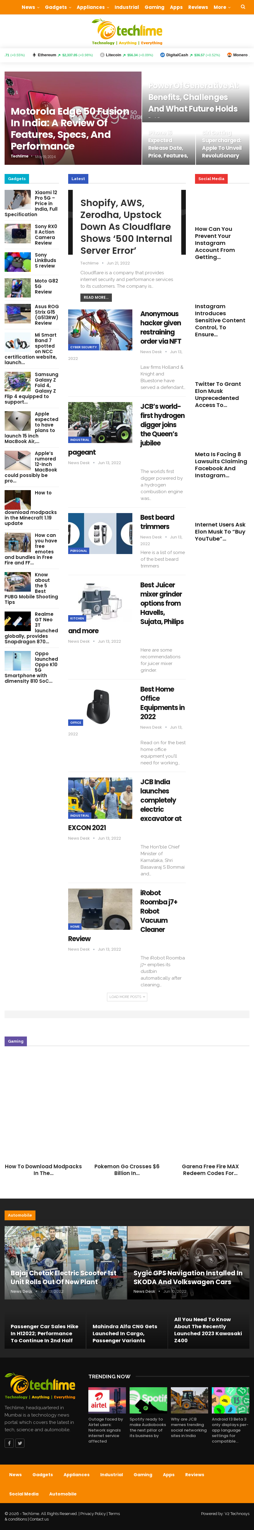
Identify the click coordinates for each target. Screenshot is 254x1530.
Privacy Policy (93, 1513)
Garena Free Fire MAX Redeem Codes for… (210, 1170)
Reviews (198, 7)
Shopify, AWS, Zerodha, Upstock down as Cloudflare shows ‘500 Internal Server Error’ (126, 227)
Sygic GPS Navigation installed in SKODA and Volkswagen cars (188, 1278)
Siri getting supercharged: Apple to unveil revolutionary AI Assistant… (222, 148)
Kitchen (77, 618)
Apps (176, 7)
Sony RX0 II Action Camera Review (46, 234)
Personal (78, 551)
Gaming (154, 7)
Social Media (24, 1494)
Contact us (39, 1519)
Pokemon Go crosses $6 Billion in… (127, 1170)
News (28, 7)
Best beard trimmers (157, 522)
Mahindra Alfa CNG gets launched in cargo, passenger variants (125, 1333)
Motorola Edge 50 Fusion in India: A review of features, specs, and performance (70, 128)
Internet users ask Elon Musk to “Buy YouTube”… (220, 531)
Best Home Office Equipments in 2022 (162, 703)
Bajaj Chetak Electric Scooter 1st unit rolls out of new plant (63, 1278)
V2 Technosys (237, 1513)
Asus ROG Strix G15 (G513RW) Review (47, 314)
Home (74, 926)
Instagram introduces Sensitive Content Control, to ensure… (220, 320)
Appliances (91, 7)
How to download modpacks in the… (43, 1170)
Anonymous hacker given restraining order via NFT (160, 327)
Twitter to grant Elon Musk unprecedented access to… (218, 394)
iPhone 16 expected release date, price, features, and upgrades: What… (168, 152)
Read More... (96, 297)
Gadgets (56, 7)
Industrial (127, 7)
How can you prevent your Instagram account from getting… (215, 243)
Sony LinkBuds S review (45, 260)
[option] (127, 1116)
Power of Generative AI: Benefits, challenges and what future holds (193, 97)
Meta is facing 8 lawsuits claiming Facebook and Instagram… (221, 464)
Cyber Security (83, 347)
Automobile (63, 1494)
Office (75, 722)
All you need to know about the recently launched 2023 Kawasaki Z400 (208, 1330)
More (220, 7)
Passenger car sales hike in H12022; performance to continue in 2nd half (44, 1333)
